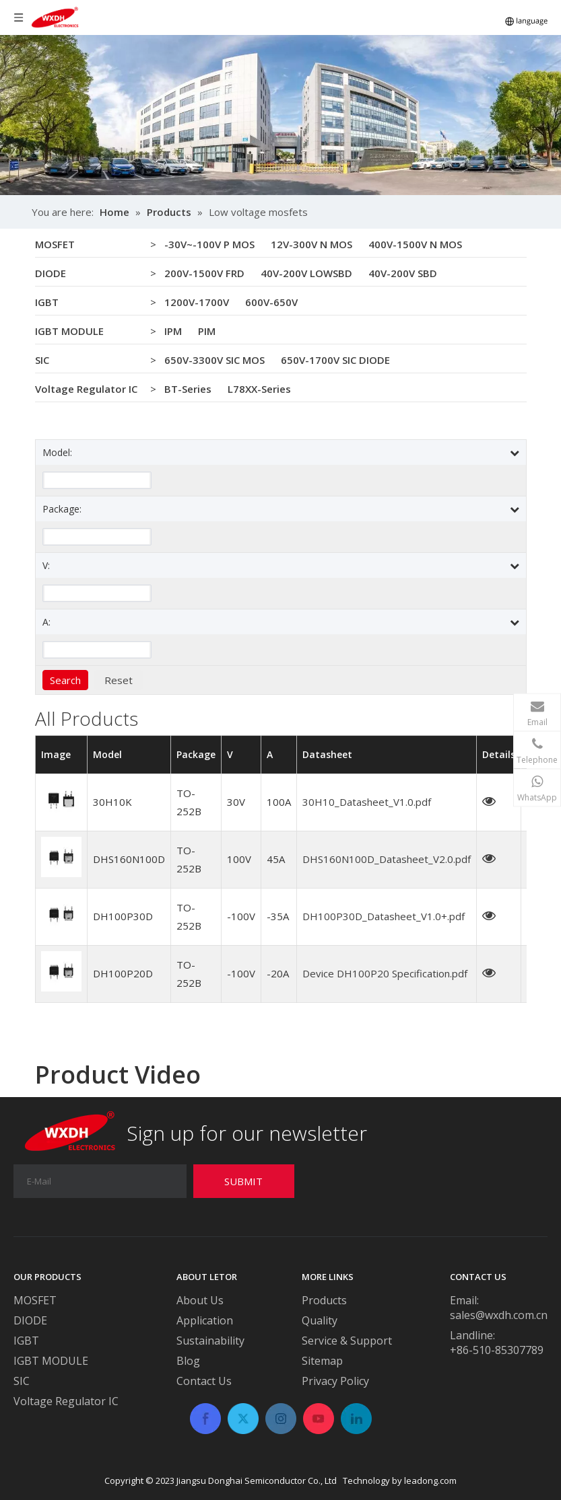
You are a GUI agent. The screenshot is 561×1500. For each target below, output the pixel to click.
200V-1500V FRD (204, 273)
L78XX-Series (259, 389)
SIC (42, 360)
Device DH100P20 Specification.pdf (384, 973)
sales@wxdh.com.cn (499, 1315)
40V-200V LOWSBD (306, 273)
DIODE (50, 273)
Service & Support (347, 1340)
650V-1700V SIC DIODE (335, 360)
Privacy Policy (335, 1381)
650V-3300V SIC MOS (214, 360)
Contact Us (204, 1381)
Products (324, 1300)
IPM (173, 331)
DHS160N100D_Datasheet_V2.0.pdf (386, 859)
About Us (200, 1300)
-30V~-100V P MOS (209, 244)
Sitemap (322, 1360)
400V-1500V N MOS (415, 244)
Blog (188, 1360)
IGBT (47, 302)
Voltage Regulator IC (86, 389)
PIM (207, 331)
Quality (319, 1320)
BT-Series (187, 389)
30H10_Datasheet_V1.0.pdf (366, 802)
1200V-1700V (196, 302)
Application (204, 1320)
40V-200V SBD (402, 273)
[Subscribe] (243, 1181)
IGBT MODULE (69, 331)
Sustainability (210, 1340)
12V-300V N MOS (311, 244)
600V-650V (271, 302)
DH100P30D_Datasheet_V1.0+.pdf (383, 916)
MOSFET (55, 244)
